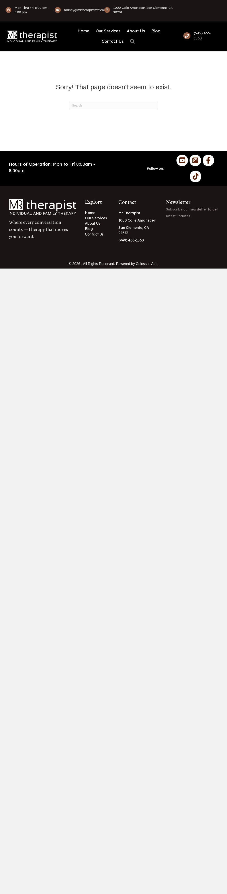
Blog (155, 30)
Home (83, 30)
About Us (136, 30)
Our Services (108, 30)
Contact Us (113, 41)
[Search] (113, 105)
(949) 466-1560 (131, 240)
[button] (133, 41)
